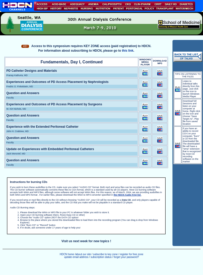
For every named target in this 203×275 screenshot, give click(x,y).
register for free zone (131, 254)
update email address (76, 257)
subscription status (101, 257)
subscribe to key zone (105, 254)
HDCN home (67, 254)
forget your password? (126, 257)
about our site (83, 254)
